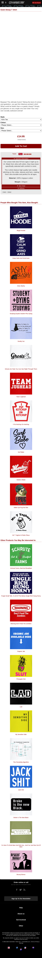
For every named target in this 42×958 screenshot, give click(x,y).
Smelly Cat (21, 341)
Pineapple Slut (21, 679)
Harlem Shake (21, 480)
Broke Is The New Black (21, 817)
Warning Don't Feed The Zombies (21, 623)
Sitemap (21, 943)
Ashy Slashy (21, 286)
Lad (21, 707)
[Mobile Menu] (2, 2)
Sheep (9, 192)
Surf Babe (21, 452)
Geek (4, 192)
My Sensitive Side (20, 734)
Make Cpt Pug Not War (21, 507)
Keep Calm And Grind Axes (21, 258)
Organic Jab (21, 651)
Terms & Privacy (35, 941)
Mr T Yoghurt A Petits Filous (21, 535)
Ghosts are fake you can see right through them (21, 369)
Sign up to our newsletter (21, 898)
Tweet (14, 154)
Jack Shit (21, 790)
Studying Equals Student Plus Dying (21, 313)
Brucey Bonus (21, 874)
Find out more (23, 939)
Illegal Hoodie (21, 230)
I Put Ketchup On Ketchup (21, 424)
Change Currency (22, 139)
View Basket (37, 2)
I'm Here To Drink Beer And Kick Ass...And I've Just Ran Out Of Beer (21, 846)
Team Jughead (21, 396)
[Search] (6, 2)
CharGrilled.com (26, 941)
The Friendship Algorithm (21, 762)
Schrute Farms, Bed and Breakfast (21, 568)
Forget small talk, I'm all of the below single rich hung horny (21, 596)
